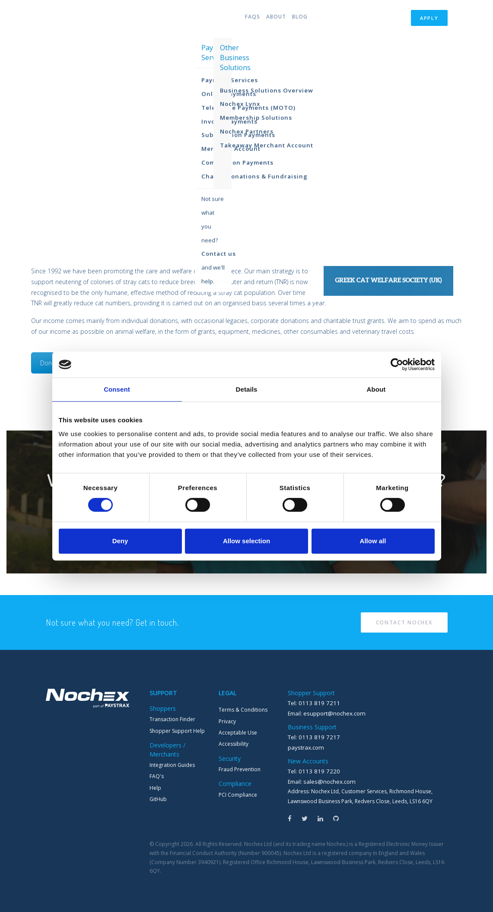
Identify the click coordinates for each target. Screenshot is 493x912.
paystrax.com (304, 746)
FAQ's (156, 776)
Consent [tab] (117, 389)
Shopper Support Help (177, 731)
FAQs (243, 19)
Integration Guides (172, 765)
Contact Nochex (404, 622)
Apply (429, 19)
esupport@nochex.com (332, 712)
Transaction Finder (172, 719)
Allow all (373, 541)
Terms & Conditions (243, 709)
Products (207, 19)
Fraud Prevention (240, 769)
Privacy (227, 721)
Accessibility (233, 743)
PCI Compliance (238, 794)
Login (391, 19)
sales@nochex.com (326, 779)
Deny (120, 541)
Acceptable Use (238, 732)
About (272, 19)
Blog (300, 19)
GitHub (158, 799)
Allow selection (246, 541)
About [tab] (376, 389)
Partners (346, 19)
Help (155, 788)
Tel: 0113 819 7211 (311, 702)
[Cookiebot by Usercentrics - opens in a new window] (397, 364)
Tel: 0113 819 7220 (311, 769)
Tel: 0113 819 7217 (311, 736)
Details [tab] (247, 389)
